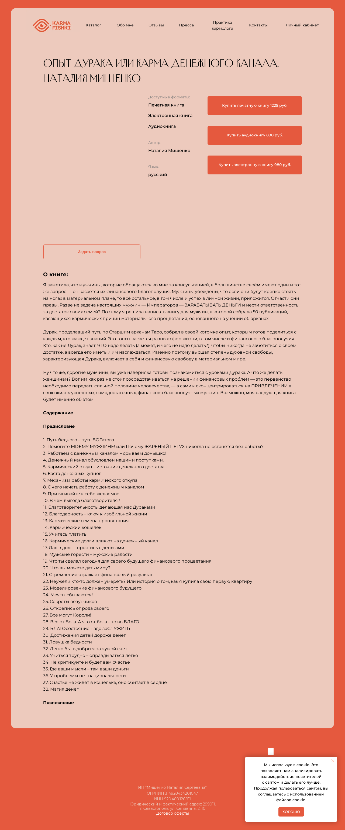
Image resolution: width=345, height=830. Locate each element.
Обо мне (125, 25)
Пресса (186, 25)
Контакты (258, 25)
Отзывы (156, 25)
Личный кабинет (302, 25)
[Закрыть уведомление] (333, 760)
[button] (255, 105)
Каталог (93, 25)
